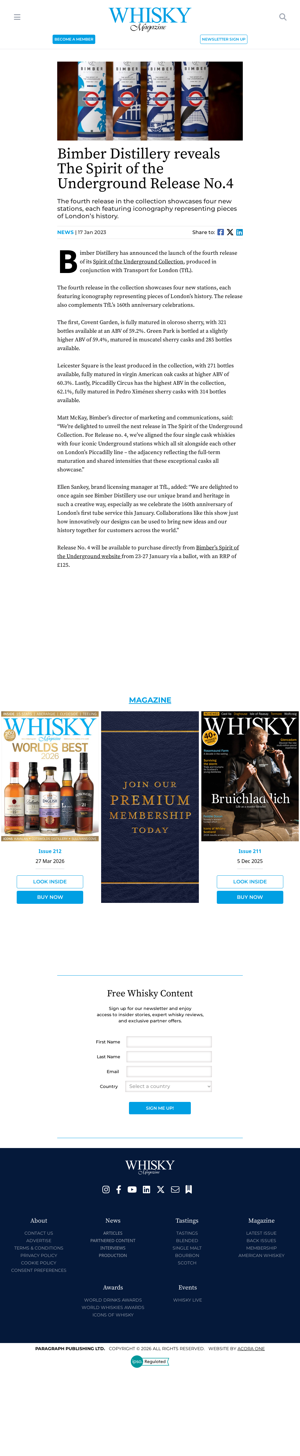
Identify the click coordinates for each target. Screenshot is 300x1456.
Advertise (38, 1240)
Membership (261, 1248)
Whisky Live (187, 1300)
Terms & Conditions (38, 1248)
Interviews (112, 1248)
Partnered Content (112, 1240)
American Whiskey (261, 1255)
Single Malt (187, 1248)
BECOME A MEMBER (73, 39)
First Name (108, 1042)
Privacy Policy (38, 1255)
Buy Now (50, 897)
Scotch (187, 1263)
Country (109, 1086)
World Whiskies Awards (113, 1307)
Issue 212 (50, 851)
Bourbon (187, 1255)
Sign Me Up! (160, 1108)
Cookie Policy (38, 1263)
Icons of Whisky (113, 1315)
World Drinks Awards (113, 1300)
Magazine (150, 700)
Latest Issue (261, 1233)
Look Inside (50, 882)
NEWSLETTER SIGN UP (224, 39)
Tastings (187, 1233)
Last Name (108, 1057)
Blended (187, 1240)
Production (113, 1255)
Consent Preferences (38, 1270)
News (67, 232)
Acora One (251, 1348)
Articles (112, 1233)
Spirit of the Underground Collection (138, 261)
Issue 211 (249, 851)
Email (113, 1071)
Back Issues (261, 1240)
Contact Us (38, 1233)
